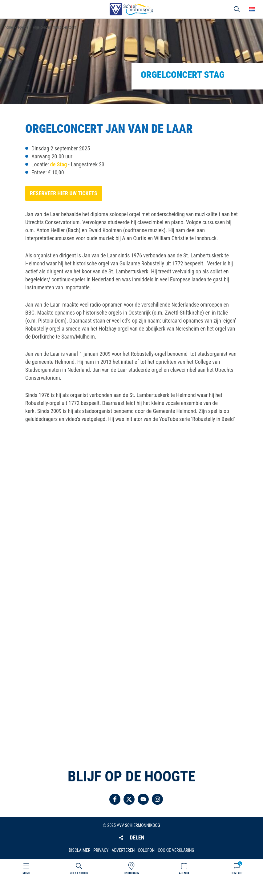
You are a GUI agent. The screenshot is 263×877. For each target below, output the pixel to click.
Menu (26, 873)
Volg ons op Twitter (129, 799)
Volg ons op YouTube (143, 799)
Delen (137, 837)
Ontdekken (131, 873)
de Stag (58, 164)
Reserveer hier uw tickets (63, 193)
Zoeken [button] (237, 9)
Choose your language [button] (252, 9)
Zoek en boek (79, 873)
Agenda (184, 873)
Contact (237, 873)
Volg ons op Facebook (114, 799)
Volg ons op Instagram (157, 799)
